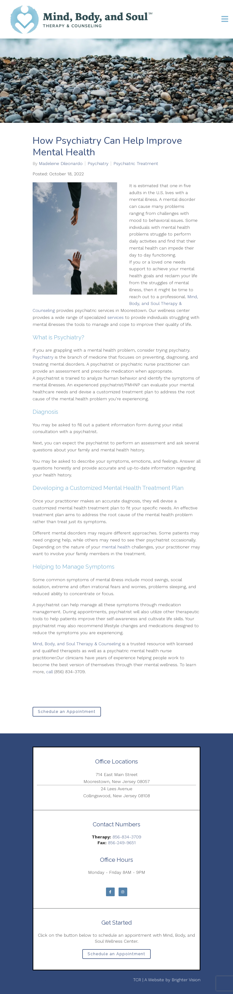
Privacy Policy (46, 979)
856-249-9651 (122, 842)
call (49, 671)
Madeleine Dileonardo (61, 163)
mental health (116, 546)
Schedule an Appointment (67, 711)
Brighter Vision (186, 979)
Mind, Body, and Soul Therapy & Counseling (77, 643)
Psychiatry (98, 163)
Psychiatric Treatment (135, 163)
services (115, 317)
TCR (137, 979)
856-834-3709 (127, 836)
